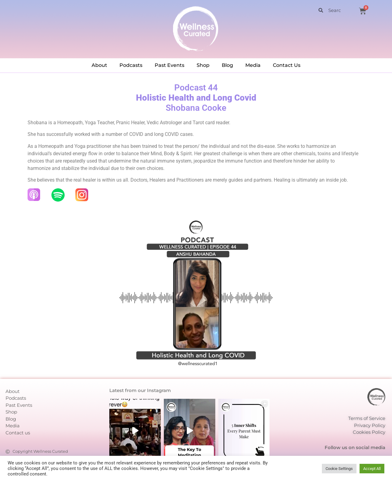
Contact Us (286, 65)
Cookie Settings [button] (339, 468)
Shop (203, 65)
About (99, 65)
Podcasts (130, 65)
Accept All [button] (372, 468)
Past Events (169, 65)
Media (253, 65)
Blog (227, 65)
